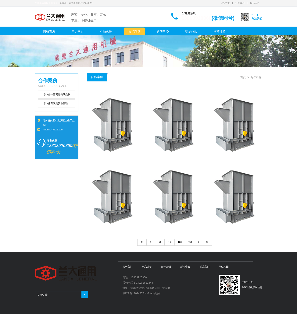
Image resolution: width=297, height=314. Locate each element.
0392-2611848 (144, 282)
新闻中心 (163, 31)
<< (142, 242)
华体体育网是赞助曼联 (55, 103)
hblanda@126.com (53, 129)
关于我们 (77, 31)
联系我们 (240, 3)
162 (169, 242)
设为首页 (225, 3)
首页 (243, 77)
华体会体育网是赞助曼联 (47, 3)
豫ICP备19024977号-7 (136, 293)
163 (180, 242)
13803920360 (196, 18)
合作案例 (134, 31)
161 (159, 242)
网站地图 (254, 3)
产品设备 (106, 31)
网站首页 (49, 31)
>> (207, 242)
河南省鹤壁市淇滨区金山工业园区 (150, 288)
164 (190, 242)
